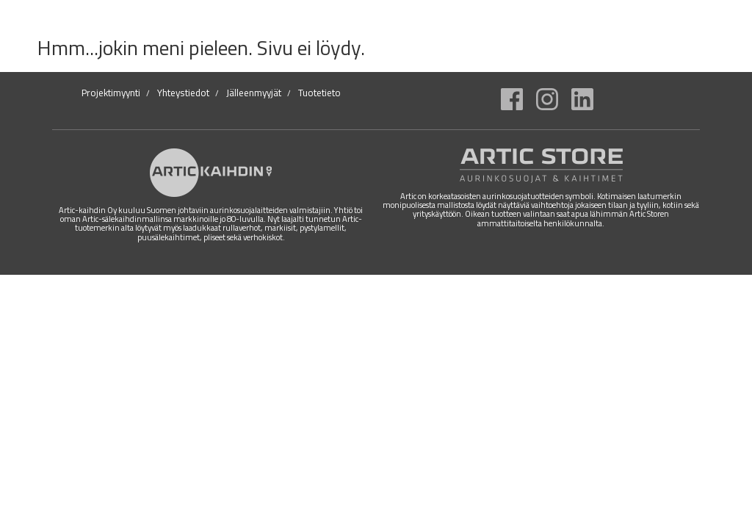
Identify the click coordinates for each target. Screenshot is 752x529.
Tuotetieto (319, 92)
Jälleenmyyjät (253, 92)
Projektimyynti (111, 92)
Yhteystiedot (183, 92)
